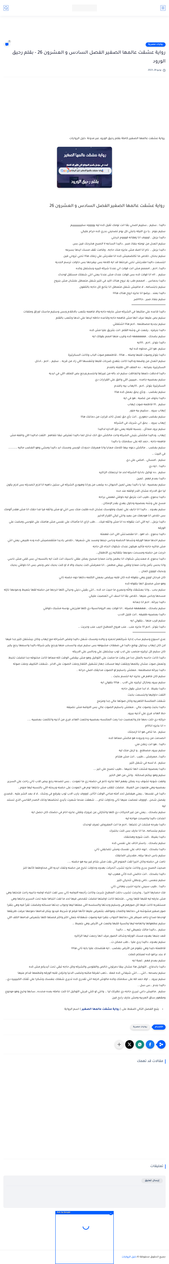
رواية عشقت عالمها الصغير (100, 1009)
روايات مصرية (155, 44)
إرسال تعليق (152, 1180)
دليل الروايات (129, 1257)
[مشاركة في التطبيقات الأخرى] (119, 1044)
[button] (150, 1044)
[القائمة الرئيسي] (163, 8)
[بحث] (6, 8)
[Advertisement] (84, 30)
